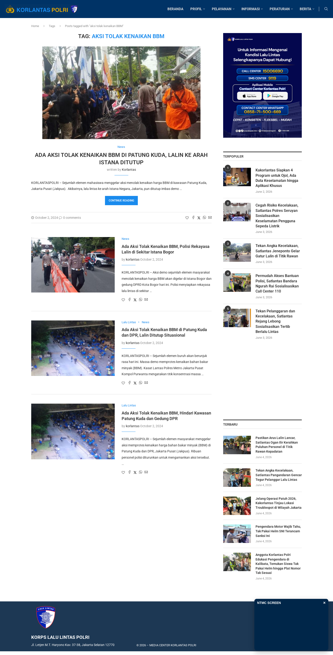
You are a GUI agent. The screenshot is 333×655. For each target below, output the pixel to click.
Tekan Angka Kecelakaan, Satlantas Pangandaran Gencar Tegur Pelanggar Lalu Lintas (279, 475)
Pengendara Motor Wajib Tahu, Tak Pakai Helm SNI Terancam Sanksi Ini (278, 531)
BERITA (305, 9)
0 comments (70, 217)
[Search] (326, 9)
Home (35, 26)
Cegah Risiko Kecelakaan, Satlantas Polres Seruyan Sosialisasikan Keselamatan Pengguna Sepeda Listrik (277, 215)
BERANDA (175, 9)
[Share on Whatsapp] (204, 218)
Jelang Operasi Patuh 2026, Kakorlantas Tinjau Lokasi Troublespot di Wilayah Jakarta (279, 503)
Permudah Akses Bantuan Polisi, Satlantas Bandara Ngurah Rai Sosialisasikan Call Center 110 (277, 283)
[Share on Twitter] (198, 218)
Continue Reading (121, 200)
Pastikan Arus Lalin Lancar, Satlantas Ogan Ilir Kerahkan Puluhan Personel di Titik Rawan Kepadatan (277, 444)
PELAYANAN (221, 9)
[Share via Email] (210, 218)
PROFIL (196, 9)
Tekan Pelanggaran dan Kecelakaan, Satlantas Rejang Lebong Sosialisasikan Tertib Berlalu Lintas (275, 321)
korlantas (129, 169)
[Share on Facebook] (193, 218)
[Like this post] (187, 218)
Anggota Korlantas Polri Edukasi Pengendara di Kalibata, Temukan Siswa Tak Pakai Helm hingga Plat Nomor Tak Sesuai (278, 564)
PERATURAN (280, 9)
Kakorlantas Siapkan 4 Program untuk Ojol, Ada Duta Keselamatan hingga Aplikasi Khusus (277, 178)
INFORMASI (250, 9)
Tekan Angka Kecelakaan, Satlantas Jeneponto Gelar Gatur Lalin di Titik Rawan (278, 251)
